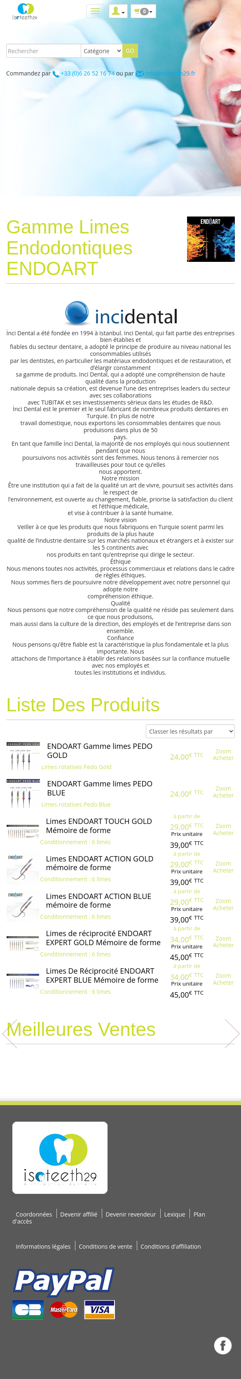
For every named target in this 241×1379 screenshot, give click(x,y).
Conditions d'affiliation (170, 1246)
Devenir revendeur (130, 1214)
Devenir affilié (78, 1214)
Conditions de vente (105, 1246)
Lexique (174, 1214)
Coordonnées (34, 1214)
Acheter (223, 758)
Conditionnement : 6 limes (75, 842)
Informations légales (43, 1246)
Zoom (223, 751)
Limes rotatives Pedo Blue (76, 804)
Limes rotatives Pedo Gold (76, 767)
